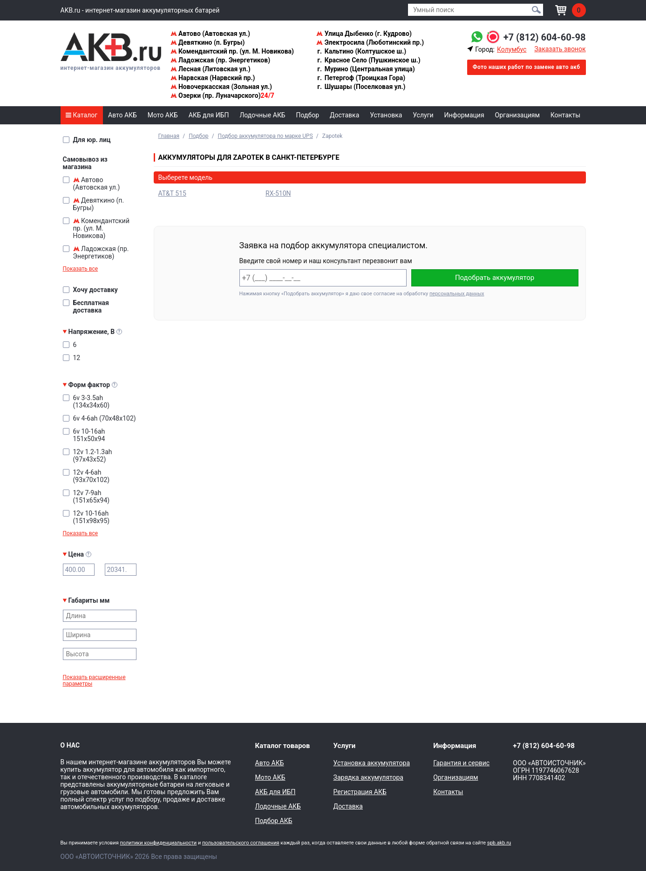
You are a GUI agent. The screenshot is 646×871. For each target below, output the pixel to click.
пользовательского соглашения (240, 843)
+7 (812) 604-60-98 (544, 37)
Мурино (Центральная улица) (365, 69)
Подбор (308, 115)
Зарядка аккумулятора (368, 777)
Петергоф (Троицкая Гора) (360, 78)
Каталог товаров (282, 746)
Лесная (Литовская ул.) (210, 69)
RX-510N (278, 193)
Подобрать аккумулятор (494, 277)
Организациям (517, 115)
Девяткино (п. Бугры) (207, 42)
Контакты (565, 115)
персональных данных (456, 294)
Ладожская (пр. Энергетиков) (220, 60)
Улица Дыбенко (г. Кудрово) (364, 33)
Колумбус (511, 49)
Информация (464, 115)
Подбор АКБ (273, 820)
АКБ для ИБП (209, 115)
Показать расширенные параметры (94, 680)
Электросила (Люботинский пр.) (370, 42)
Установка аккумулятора (371, 763)
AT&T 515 (172, 193)
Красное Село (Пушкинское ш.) (368, 60)
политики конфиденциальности (158, 843)
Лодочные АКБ (262, 115)
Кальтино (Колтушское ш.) (361, 51)
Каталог (81, 115)
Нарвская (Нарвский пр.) (212, 78)
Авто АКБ (122, 115)
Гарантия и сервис (461, 763)
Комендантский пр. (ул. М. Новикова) (232, 51)
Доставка (344, 115)
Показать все (80, 268)
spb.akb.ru (499, 843)
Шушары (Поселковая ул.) (360, 86)
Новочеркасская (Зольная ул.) (221, 86)
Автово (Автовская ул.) (210, 33)
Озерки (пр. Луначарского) (222, 95)
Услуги (423, 115)
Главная (169, 136)
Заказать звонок (559, 49)
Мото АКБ (163, 115)
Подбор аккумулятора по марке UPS (265, 136)
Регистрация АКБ (360, 792)
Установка (386, 115)
